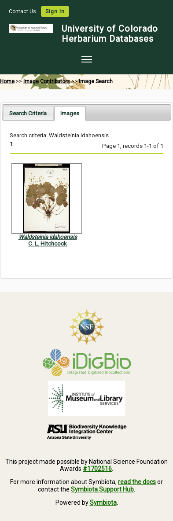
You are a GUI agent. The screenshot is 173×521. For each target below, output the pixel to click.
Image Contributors (46, 81)
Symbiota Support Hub (102, 489)
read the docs (137, 481)
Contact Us (23, 11)
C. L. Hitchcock (47, 243)
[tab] (28, 113)
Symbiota (103, 502)
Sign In (55, 11)
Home (7, 81)
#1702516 (97, 468)
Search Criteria (28, 113)
